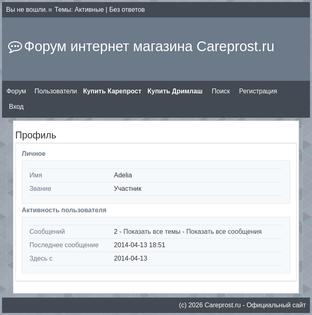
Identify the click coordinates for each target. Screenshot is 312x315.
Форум (16, 91)
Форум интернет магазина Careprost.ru (149, 46)
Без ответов (127, 9)
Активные (89, 9)
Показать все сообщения (224, 231)
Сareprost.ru (223, 305)
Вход (16, 106)
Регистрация (258, 91)
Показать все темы (152, 231)
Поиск (221, 91)
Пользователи (56, 91)
